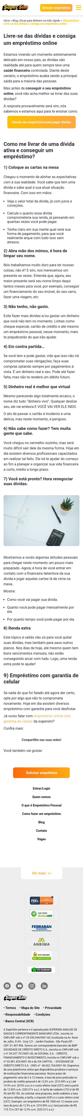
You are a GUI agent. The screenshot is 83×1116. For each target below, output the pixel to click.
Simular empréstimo (56, 8)
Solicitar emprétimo (41, 773)
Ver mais (41, 873)
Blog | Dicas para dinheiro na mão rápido (36, 20)
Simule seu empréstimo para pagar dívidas (41, 122)
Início (7, 20)
